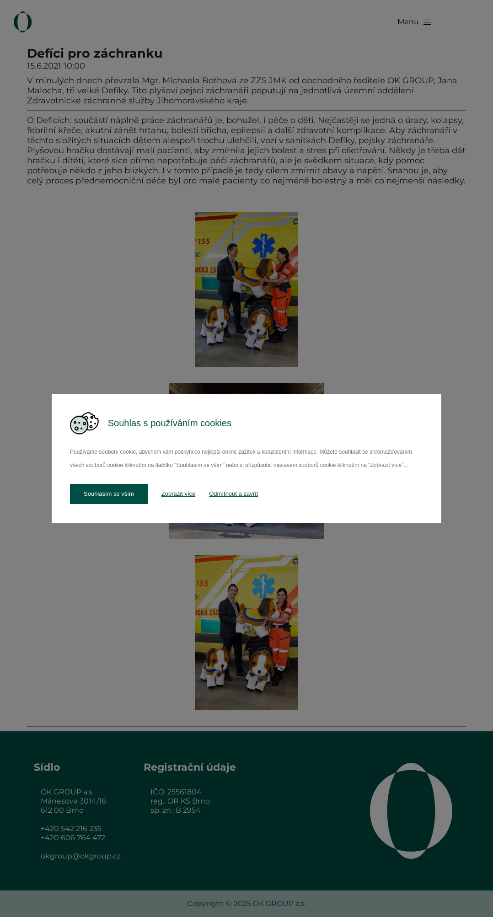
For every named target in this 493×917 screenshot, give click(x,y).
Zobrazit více (178, 493)
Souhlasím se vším (109, 493)
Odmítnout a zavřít (233, 493)
